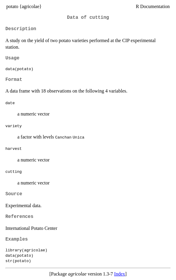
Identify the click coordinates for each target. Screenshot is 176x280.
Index (119, 273)
